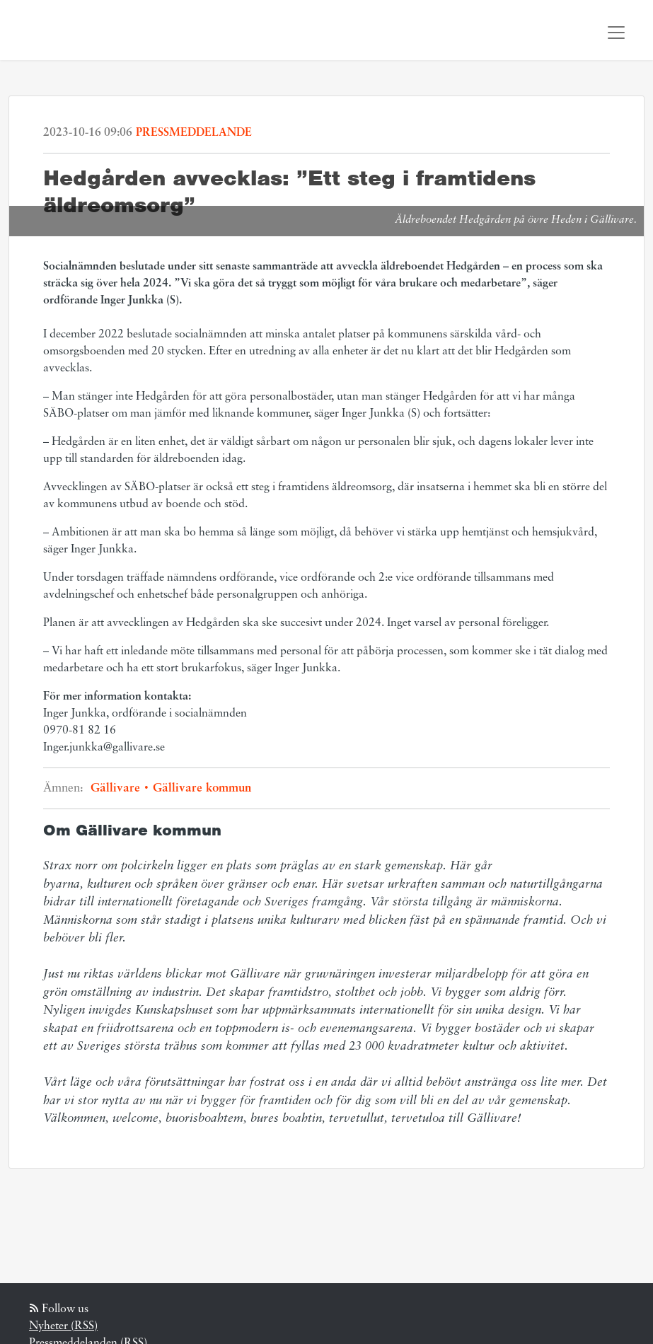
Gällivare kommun (200, 788)
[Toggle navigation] (616, 32)
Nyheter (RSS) (63, 1326)
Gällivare (120, 788)
